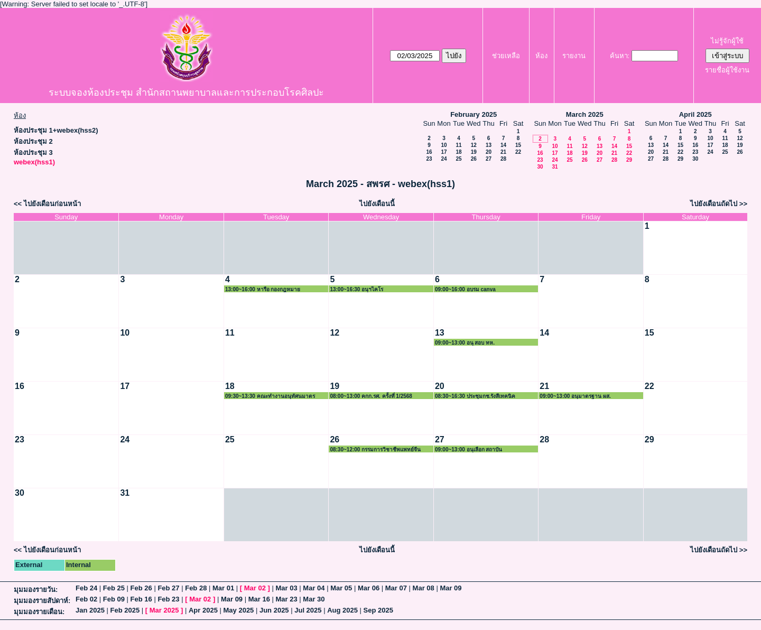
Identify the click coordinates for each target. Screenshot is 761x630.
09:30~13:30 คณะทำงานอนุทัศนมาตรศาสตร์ (270, 396)
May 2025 (239, 610)
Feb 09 (114, 599)
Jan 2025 (90, 610)
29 (629, 160)
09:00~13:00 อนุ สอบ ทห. (465, 343)
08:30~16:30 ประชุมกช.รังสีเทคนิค (475, 396)
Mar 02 (255, 588)
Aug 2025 (342, 610)
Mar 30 (313, 599)
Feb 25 (114, 588)
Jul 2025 (307, 610)
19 (474, 152)
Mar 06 (368, 588)
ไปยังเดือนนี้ (377, 204)
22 (518, 152)
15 (518, 145)
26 (474, 159)
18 (458, 152)
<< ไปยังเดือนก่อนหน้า (47, 204)
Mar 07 (396, 588)
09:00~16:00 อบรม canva (465, 289)
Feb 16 (141, 599)
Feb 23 (168, 599)
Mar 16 (259, 599)
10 (444, 145)
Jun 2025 (274, 610)
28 (503, 159)
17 (444, 152)
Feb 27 (168, 588)
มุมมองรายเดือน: (39, 612)
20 (488, 152)
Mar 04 (313, 588)
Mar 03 (287, 588)
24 (444, 159)
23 (429, 159)
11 (458, 145)
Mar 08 (423, 588)
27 (488, 159)
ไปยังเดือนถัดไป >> (718, 204)
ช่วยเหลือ (506, 56)
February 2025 (473, 114)
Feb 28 (196, 588)
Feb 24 (86, 588)
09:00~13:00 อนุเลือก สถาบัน (469, 449)
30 (540, 167)
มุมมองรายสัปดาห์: (42, 601)
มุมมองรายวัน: (36, 590)
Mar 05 (341, 588)
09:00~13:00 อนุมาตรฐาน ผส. (575, 396)
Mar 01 (223, 588)
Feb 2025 (125, 610)
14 (503, 145)
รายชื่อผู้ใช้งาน (727, 70)
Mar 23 (287, 599)
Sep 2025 (378, 610)
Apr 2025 (203, 610)
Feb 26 (141, 588)
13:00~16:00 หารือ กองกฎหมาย (263, 289)
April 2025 (695, 114)
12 (474, 145)
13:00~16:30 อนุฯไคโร (356, 289)
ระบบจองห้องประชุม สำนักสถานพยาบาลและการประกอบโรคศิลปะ (186, 92)
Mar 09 (450, 588)
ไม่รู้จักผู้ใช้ (727, 41)
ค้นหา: (620, 56)
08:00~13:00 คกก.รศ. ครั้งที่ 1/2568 (371, 396)
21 (503, 152)
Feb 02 (86, 599)
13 (488, 145)
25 (458, 159)
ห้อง (541, 56)
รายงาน (574, 56)
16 (429, 152)
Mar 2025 (164, 610)
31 (555, 167)
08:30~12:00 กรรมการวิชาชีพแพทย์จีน (375, 449)
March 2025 (585, 114)
